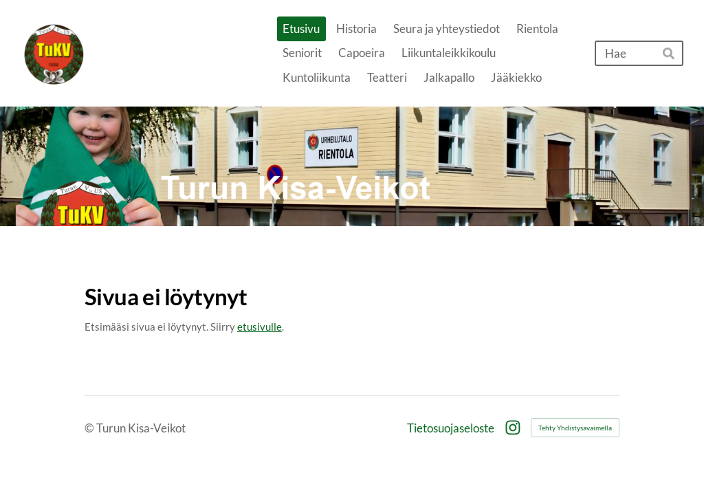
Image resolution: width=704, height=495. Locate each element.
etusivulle (259, 326)
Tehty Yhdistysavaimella (575, 428)
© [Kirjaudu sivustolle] (90, 428)
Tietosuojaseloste (450, 428)
